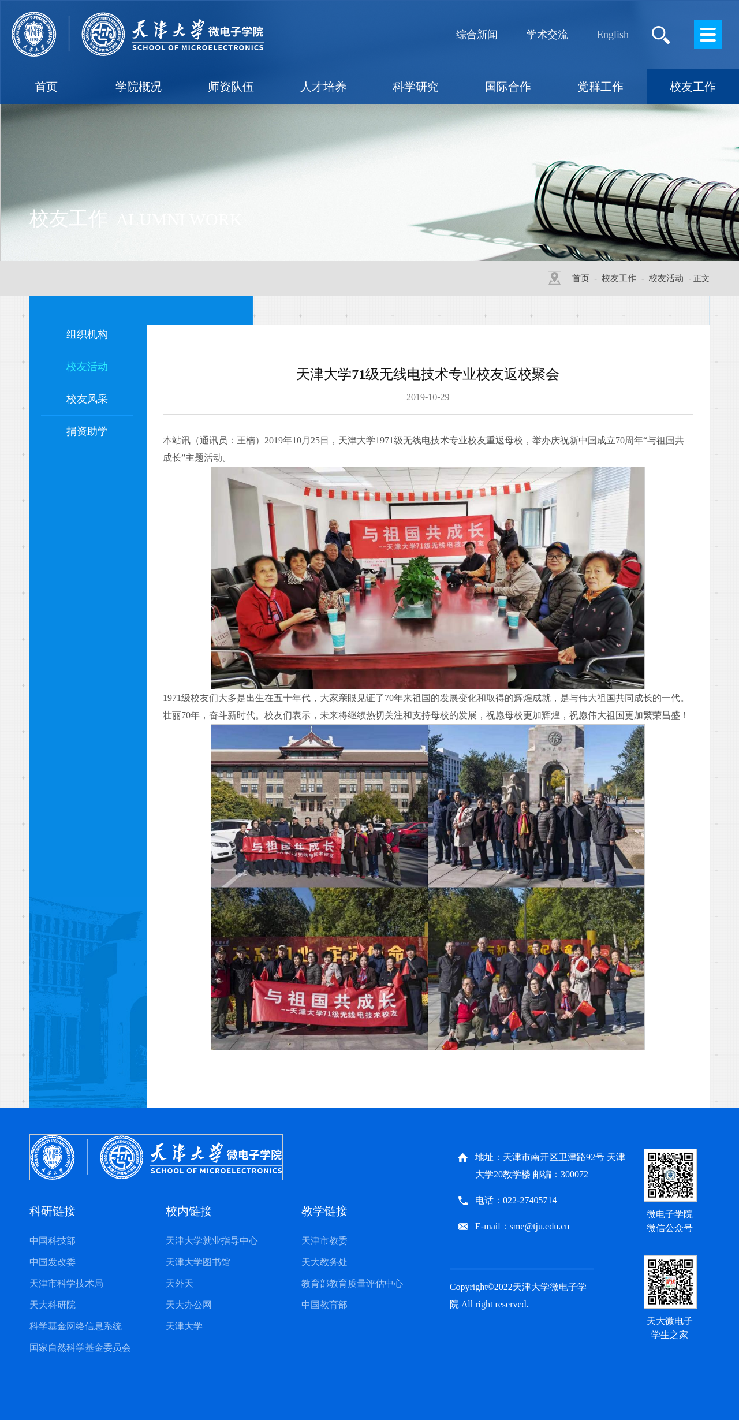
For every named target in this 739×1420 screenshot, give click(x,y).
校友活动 (666, 278)
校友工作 (693, 86)
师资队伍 (231, 86)
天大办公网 (189, 1305)
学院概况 (138, 86)
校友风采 (87, 399)
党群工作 (600, 86)
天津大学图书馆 (198, 1262)
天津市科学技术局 (66, 1283)
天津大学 (184, 1326)
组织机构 (87, 334)
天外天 (179, 1283)
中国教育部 (324, 1305)
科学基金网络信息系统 (75, 1326)
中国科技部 (52, 1241)
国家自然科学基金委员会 (80, 1347)
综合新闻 (477, 34)
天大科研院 (52, 1305)
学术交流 (547, 34)
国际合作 (508, 86)
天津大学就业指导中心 (212, 1241)
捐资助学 (87, 431)
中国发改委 (52, 1262)
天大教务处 (324, 1262)
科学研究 (416, 86)
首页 (46, 86)
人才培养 (323, 86)
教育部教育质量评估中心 (352, 1283)
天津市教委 (324, 1241)
